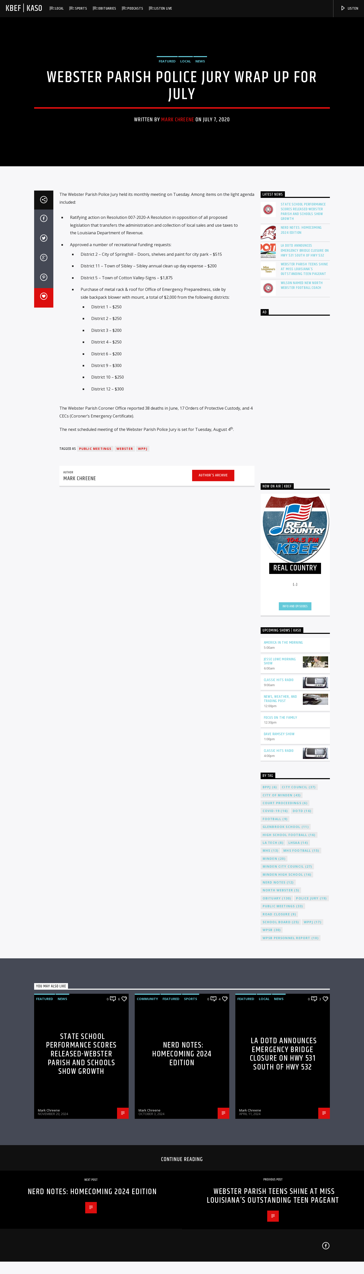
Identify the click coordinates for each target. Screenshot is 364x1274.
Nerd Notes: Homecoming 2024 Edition (301, 435)
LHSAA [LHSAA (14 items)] (298, 1048)
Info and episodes (295, 811)
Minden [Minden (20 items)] (274, 1063)
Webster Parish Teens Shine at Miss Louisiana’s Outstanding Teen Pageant (304, 474)
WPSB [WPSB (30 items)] (272, 1135)
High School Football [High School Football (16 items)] (289, 1040)
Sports (81, 8)
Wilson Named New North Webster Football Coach (302, 490)
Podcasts (135, 8)
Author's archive (213, 680)
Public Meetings (95, 654)
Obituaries (107, 8)
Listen (349, 8)
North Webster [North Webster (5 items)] (281, 1095)
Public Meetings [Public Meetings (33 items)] (283, 1111)
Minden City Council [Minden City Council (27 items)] (287, 1072)
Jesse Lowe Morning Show (280, 866)
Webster (125, 654)
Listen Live (163, 8)
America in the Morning (283, 847)
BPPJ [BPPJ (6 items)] (270, 992)
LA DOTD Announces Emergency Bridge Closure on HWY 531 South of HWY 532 (305, 455)
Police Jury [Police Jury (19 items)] (311, 1103)
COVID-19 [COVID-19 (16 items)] (275, 1016)
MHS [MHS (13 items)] (271, 1056)
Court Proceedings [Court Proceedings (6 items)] (285, 1008)
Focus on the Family (280, 922)
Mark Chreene (177, 213)
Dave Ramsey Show (279, 939)
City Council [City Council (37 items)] (298, 992)
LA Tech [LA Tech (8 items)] (273, 1048)
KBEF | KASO (24, 8)
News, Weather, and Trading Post (280, 904)
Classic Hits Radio (279, 885)
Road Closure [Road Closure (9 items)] (279, 1119)
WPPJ (142, 654)
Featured (167, 155)
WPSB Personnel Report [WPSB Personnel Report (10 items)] (290, 1143)
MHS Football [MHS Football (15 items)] (301, 1056)
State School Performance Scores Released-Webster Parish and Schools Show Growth (303, 416)
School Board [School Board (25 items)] (281, 1127)
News (200, 155)
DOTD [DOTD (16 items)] (302, 1016)
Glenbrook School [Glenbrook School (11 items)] (286, 1032)
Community (147, 1204)
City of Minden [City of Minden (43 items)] (282, 1000)
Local (59, 8)
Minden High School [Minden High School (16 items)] (287, 1079)
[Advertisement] (295, 600)
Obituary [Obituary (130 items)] (277, 1103)
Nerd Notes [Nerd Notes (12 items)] (278, 1087)
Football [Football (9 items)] (275, 1024)
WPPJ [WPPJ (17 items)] (312, 1127)
